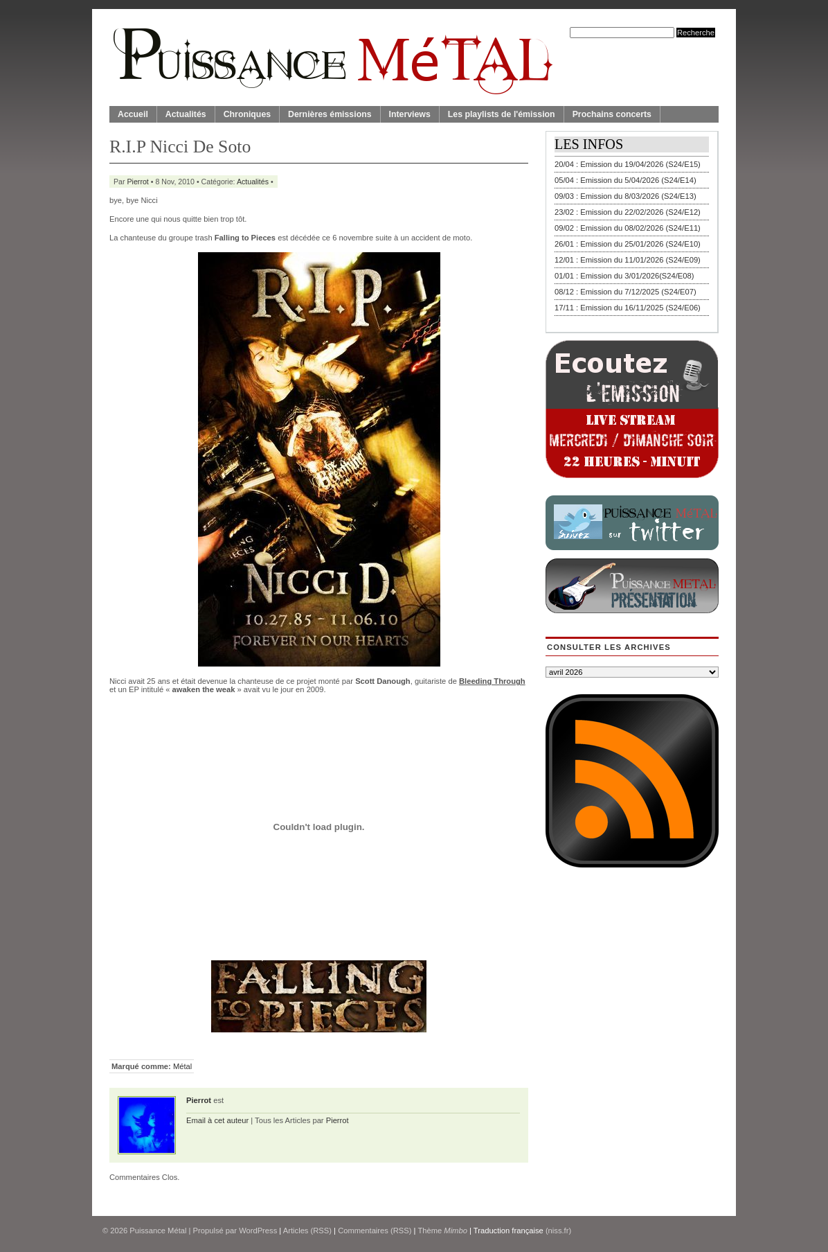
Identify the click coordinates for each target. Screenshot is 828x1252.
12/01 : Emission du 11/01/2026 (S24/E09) (628, 260)
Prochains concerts (612, 114)
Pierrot (138, 181)
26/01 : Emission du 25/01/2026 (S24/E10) (628, 244)
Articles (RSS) (307, 1230)
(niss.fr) (558, 1230)
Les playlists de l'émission (501, 114)
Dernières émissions (329, 114)
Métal (182, 1066)
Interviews (410, 114)
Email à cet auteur (217, 1120)
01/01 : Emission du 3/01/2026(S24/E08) (624, 276)
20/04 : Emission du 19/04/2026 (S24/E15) (628, 164)
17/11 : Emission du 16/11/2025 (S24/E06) (628, 307)
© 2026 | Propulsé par (170, 1230)
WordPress (258, 1230)
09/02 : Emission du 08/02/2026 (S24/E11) (628, 228)
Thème (442, 1230)
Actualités (185, 114)
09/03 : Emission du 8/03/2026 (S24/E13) (625, 196)
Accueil (133, 114)
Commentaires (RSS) (374, 1230)
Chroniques (247, 114)
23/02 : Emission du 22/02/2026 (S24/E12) (628, 212)
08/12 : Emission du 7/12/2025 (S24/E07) (625, 292)
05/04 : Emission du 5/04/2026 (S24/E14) (625, 180)
